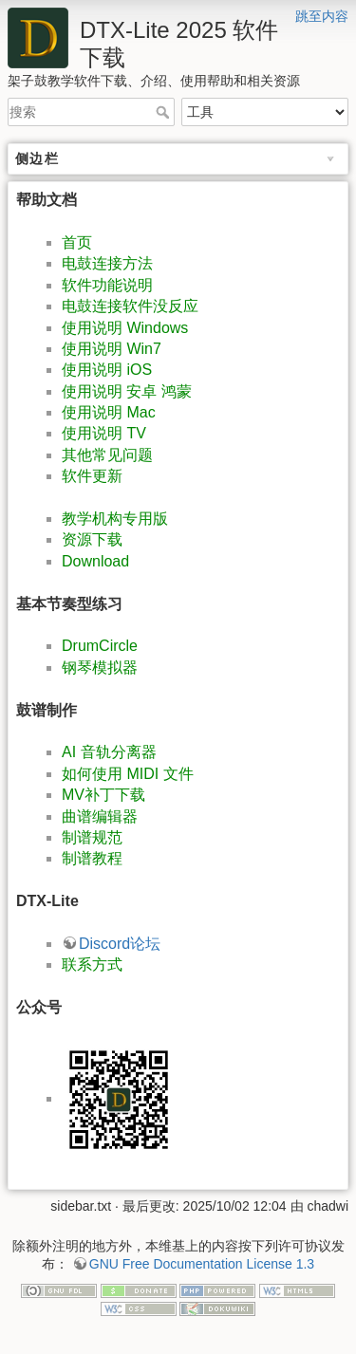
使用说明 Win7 (111, 349)
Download (95, 561)
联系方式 (92, 964)
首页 (77, 242)
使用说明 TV (104, 433)
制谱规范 (92, 837)
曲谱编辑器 (100, 816)
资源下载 (92, 539)
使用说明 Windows (125, 328)
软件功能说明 (107, 285)
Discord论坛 (119, 944)
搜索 (165, 112)
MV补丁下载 (103, 795)
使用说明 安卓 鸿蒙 (127, 391)
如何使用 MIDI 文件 (128, 774)
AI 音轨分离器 (109, 752)
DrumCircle (100, 646)
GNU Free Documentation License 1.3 (201, 1263)
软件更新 (92, 476)
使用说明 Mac (109, 412)
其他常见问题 (107, 455)
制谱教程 (92, 858)
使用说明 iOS (107, 370)
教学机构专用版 (115, 518)
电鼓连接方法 (107, 263)
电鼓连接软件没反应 (130, 306)
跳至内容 (321, 16)
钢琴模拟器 (100, 667)
